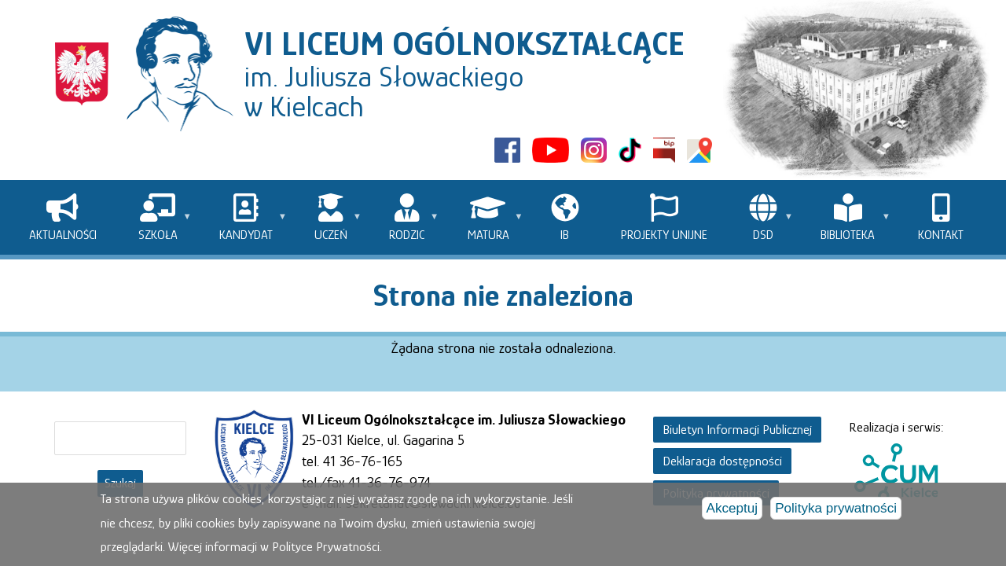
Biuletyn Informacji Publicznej (737, 429)
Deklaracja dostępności (722, 461)
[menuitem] (62, 217)
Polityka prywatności (836, 510)
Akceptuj (732, 510)
